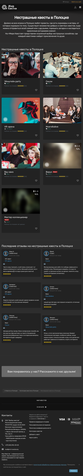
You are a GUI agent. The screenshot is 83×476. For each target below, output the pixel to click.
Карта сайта (33, 437)
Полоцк (66, 2)
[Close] (79, 464)
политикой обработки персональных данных (50, 465)
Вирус (49, 172)
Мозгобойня (52, 126)
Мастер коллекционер (15, 217)
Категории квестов (35, 431)
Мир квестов (41, 400)
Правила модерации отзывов (39, 422)
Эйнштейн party (12, 81)
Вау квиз (8, 172)
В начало (41, 407)
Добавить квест (34, 434)
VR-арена (9, 126)
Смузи (49, 81)
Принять (73, 471)
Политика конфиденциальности (40, 428)
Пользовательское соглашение (39, 425)
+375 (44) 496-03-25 (12, 445)
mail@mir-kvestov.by (12, 449)
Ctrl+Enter (41, 418)
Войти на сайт (76, 2)
